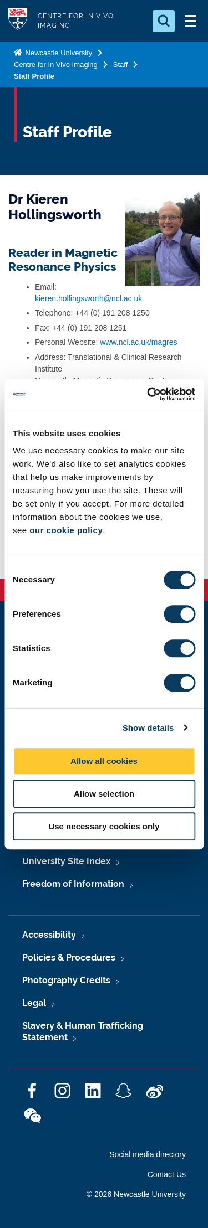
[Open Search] (164, 21)
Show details (148, 727)
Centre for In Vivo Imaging (56, 64)
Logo (18, 21)
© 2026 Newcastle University (136, 1194)
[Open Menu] (190, 21)
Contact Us (167, 1174)
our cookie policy (66, 530)
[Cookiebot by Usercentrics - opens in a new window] (148, 394)
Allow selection (104, 793)
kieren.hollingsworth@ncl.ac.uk (88, 298)
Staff (120, 64)
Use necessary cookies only (103, 826)
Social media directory (147, 1154)
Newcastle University (57, 53)
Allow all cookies (104, 761)
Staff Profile (34, 76)
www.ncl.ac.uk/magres (138, 342)
